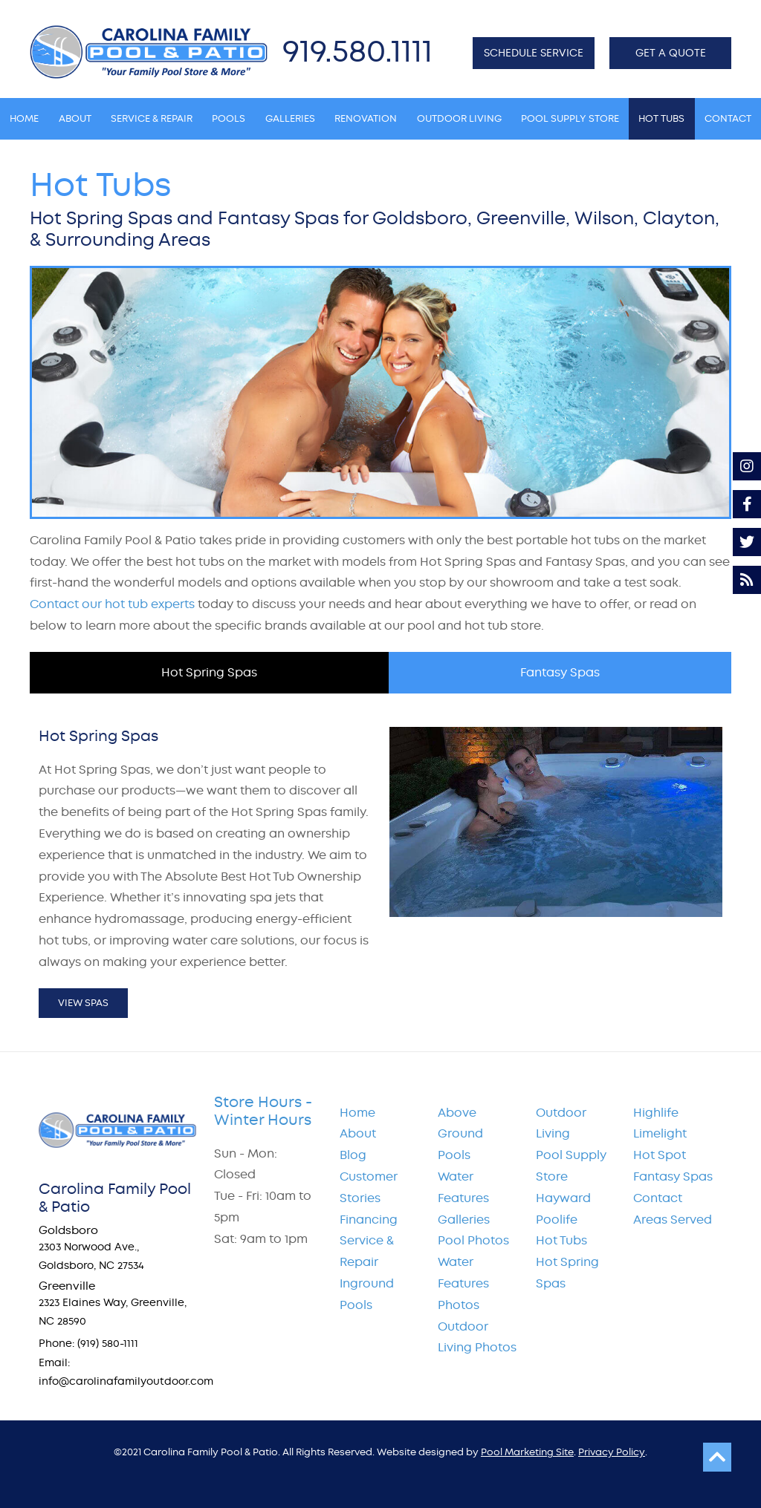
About (358, 1133)
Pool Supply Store (571, 1165)
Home (357, 1112)
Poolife (556, 1219)
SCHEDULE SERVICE (533, 52)
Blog (353, 1155)
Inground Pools (367, 1294)
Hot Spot (659, 1155)
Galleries (464, 1219)
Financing (369, 1219)
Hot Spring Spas (567, 1272)
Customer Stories (369, 1187)
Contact (657, 1198)
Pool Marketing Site (527, 1452)
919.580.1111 (357, 50)
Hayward (563, 1198)
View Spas (83, 1002)
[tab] (209, 672)
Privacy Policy (611, 1452)
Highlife (656, 1112)
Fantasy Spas (673, 1176)
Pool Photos (473, 1240)
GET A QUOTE (670, 52)
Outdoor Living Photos (477, 1337)
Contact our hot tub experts (112, 604)
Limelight (660, 1133)
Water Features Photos (463, 1283)
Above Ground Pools (460, 1134)
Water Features (463, 1187)
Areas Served (672, 1219)
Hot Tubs (561, 1240)
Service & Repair (367, 1251)
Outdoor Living (561, 1123)
